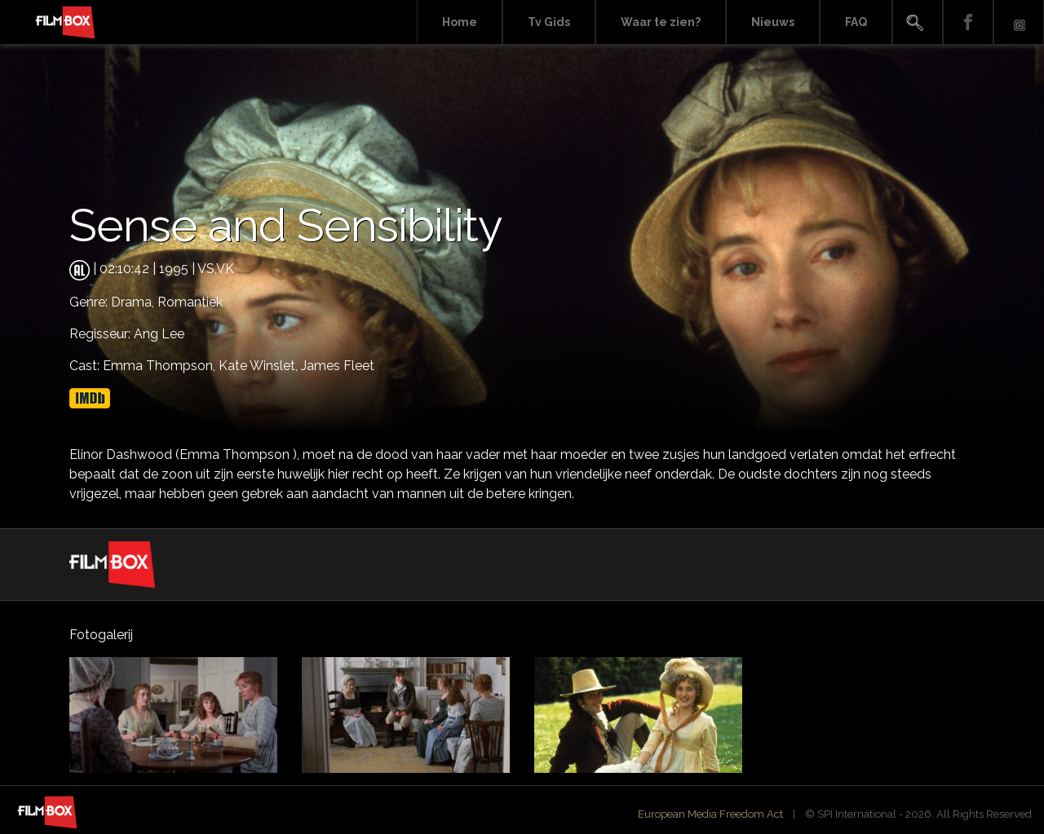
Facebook (968, 22)
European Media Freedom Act (710, 814)
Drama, (134, 302)
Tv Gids (549, 22)
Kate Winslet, (260, 365)
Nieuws (772, 22)
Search (917, 22)
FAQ (856, 22)
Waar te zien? (661, 22)
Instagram (1018, 22)
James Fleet (337, 365)
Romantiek (190, 302)
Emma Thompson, (161, 365)
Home (459, 22)
